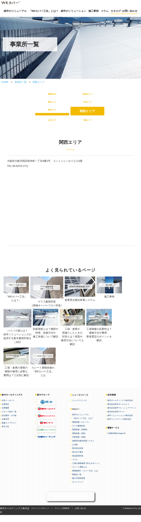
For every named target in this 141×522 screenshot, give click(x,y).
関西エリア (39, 82)
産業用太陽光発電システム (83, 448)
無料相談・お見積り (70, 503)
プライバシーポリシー (40, 515)
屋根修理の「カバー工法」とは (85, 478)
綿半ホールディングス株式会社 (120, 407)
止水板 (75, 452)
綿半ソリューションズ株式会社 (120, 422)
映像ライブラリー (9, 430)
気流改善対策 (77, 463)
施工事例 (93, 11)
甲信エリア (87, 105)
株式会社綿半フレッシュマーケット (122, 415)
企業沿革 (5, 426)
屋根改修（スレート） (81, 429)
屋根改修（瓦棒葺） (80, 437)
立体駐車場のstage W (116, 440)
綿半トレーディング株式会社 (119, 426)
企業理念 (5, 411)
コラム (104, 11)
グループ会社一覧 (9, 419)
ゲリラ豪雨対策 (78, 433)
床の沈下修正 (77, 459)
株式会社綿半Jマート (116, 419)
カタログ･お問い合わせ (124, 11)
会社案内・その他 (9, 422)
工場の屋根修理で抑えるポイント (86, 470)
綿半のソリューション (73, 11)
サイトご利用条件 (62, 515)
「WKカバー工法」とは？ (44, 11)
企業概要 (5, 415)
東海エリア (52, 115)
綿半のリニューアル (15, 11)
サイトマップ (77, 489)
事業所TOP (52, 95)
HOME (4, 82)
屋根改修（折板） (79, 440)
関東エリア (52, 105)
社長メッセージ (8, 407)
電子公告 (5, 434)
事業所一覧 (21, 82)
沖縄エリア (87, 126)
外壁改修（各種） (79, 444)
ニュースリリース (79, 407)
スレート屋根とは (79, 474)
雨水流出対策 (77, 455)
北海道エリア (87, 95)
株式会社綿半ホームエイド (118, 411)
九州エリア (52, 126)
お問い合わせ (80, 515)
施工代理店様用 (78, 485)
